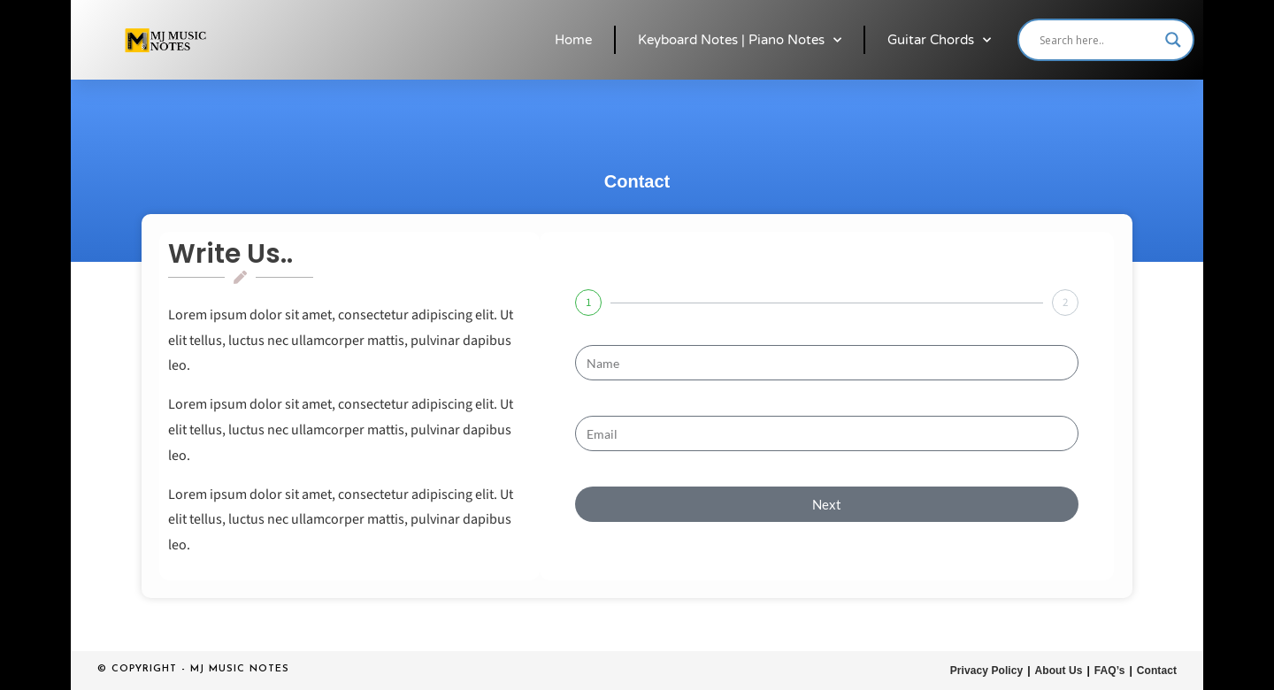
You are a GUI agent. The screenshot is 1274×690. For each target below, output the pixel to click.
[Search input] (1098, 39)
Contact (1157, 669)
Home (573, 40)
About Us (1059, 669)
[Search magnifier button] (1173, 39)
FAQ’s (1110, 669)
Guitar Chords (939, 40)
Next (826, 504)
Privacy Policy (988, 669)
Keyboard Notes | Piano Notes (739, 40)
